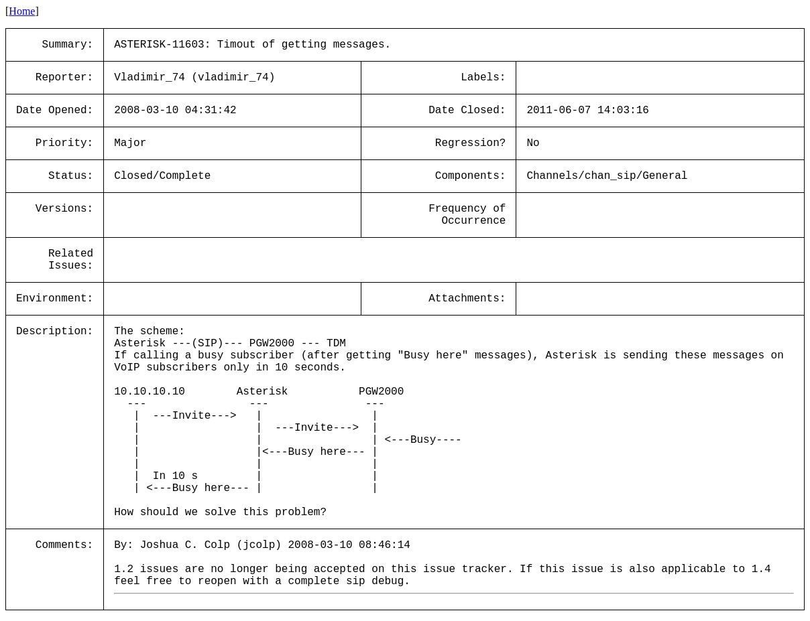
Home (22, 11)
